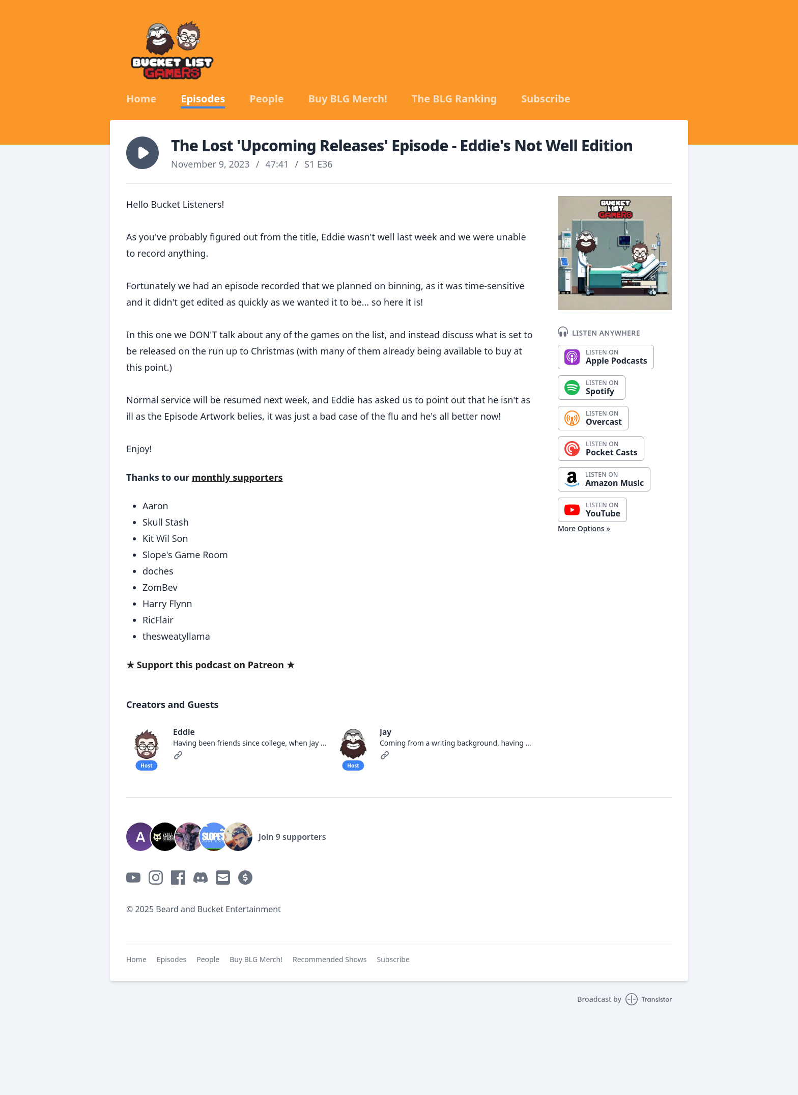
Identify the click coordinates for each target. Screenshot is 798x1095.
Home (141, 99)
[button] (142, 152)
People (266, 99)
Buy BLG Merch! (347, 99)
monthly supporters (237, 477)
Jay (385, 731)
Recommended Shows (330, 959)
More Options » (584, 528)
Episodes (203, 99)
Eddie (184, 731)
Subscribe (546, 99)
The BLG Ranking (454, 99)
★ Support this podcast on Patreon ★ (210, 665)
